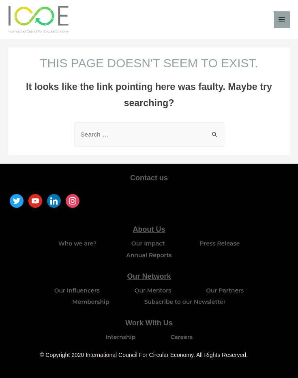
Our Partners (225, 290)
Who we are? (77, 243)
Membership (90, 301)
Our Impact (148, 243)
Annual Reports (149, 255)
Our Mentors (153, 290)
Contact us (149, 178)
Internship (120, 337)
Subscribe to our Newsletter (185, 301)
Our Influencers (77, 290)
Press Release (220, 243)
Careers (181, 337)
